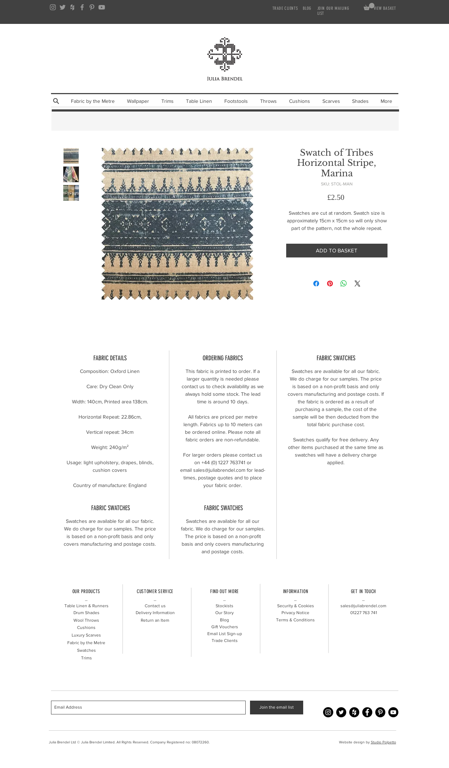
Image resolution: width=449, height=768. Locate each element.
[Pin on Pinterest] (330, 283)
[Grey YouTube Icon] (102, 7)
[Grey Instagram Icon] (53, 7)
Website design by (355, 742)
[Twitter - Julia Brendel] (341, 712)
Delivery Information (155, 612)
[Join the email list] (276, 707)
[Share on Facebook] (316, 283)
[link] (369, 6)
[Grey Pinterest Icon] (92, 7)
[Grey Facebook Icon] (82, 7)
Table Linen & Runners (86, 605)
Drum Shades (86, 612)
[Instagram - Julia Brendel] (328, 712)
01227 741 (363, 612)
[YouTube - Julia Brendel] (393, 712)
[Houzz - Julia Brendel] (354, 712)
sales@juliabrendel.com (363, 605)
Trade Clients (225, 640)
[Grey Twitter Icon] (63, 7)
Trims (86, 657)
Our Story (224, 612)
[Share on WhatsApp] (343, 283)
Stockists (224, 605)
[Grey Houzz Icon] (72, 7)
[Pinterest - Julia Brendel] (380, 712)
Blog (224, 619)
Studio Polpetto (383, 742)
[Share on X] (357, 283)
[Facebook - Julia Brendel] (367, 712)
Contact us (155, 605)
